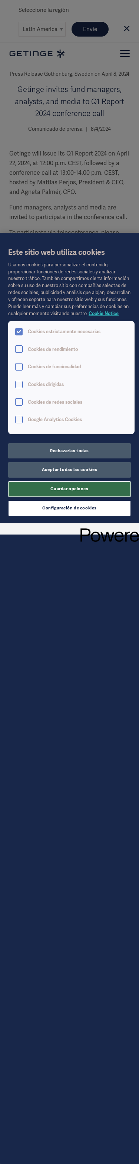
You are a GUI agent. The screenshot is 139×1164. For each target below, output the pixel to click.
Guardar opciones (69, 488)
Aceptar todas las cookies (69, 469)
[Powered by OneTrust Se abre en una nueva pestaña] (107, 530)
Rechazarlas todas (69, 450)
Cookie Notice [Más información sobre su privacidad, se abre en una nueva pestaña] (104, 313)
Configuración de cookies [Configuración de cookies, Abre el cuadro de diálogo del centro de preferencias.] (69, 508)
